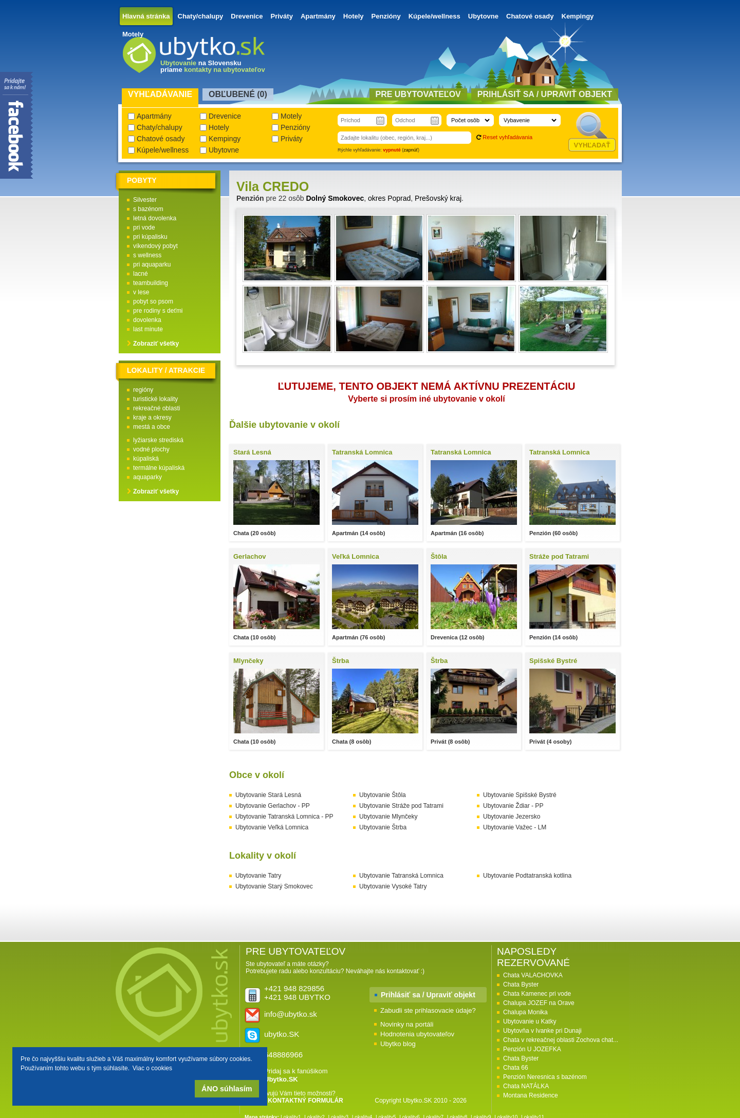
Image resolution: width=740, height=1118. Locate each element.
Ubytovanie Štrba (382, 827)
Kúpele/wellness (434, 16)
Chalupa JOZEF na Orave (539, 1003)
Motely (132, 34)
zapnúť (410, 150)
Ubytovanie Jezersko (511, 816)
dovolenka (147, 320)
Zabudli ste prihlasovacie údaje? (428, 1010)
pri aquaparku (152, 264)
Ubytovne (483, 16)
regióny (143, 389)
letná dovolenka (154, 218)
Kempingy (578, 16)
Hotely (353, 16)
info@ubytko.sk (290, 1014)
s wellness (147, 255)
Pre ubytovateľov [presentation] (418, 94)
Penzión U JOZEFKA (532, 1049)
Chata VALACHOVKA (533, 975)
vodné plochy (151, 449)
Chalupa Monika (525, 1012)
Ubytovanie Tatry (258, 875)
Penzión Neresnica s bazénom (545, 1077)
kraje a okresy (152, 417)
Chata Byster (521, 984)
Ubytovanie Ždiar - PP (513, 805)
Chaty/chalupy (201, 16)
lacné (140, 273)
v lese (141, 292)
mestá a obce (151, 426)
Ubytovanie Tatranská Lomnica (401, 875)
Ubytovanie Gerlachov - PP (272, 805)
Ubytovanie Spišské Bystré (520, 795)
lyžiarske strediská (158, 440)
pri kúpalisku (150, 236)
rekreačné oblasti (156, 408)
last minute (148, 329)
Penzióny (386, 16)
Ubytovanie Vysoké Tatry (393, 886)
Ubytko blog (398, 1044)
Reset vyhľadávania (507, 137)
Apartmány (318, 16)
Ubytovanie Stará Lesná (268, 795)
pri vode (144, 227)
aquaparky (147, 477)
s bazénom (148, 209)
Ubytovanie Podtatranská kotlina (527, 875)
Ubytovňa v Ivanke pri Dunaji (542, 1030)
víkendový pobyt (155, 246)
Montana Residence (530, 1095)
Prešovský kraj (438, 198)
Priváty (282, 16)
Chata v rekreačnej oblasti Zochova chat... (560, 1040)
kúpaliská (146, 458)
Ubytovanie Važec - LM (514, 827)
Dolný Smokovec (335, 198)
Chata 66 (515, 1067)
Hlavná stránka (146, 16)
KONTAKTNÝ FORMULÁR (305, 1100)
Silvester (145, 199)
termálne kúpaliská (158, 467)
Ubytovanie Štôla (382, 795)
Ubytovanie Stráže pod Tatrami (401, 805)
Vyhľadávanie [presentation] (160, 94)
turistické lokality (155, 399)
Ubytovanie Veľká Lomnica (271, 827)
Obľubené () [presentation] (238, 94)
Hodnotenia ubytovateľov (417, 1034)
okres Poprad (389, 198)
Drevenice (247, 16)
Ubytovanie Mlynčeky (388, 816)
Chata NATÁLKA (526, 1086)
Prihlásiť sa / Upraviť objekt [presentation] (544, 94)
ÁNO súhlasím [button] (226, 1089)
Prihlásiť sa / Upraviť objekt (428, 995)
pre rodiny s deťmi (158, 310)
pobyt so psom (153, 301)
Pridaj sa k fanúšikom (296, 1075)
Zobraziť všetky (156, 343)
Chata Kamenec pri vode (537, 993)
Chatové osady (529, 16)
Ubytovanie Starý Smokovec (274, 886)
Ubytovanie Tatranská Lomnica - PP (284, 816)
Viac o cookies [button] (152, 1068)
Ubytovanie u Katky (529, 1021)
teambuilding (150, 283)
